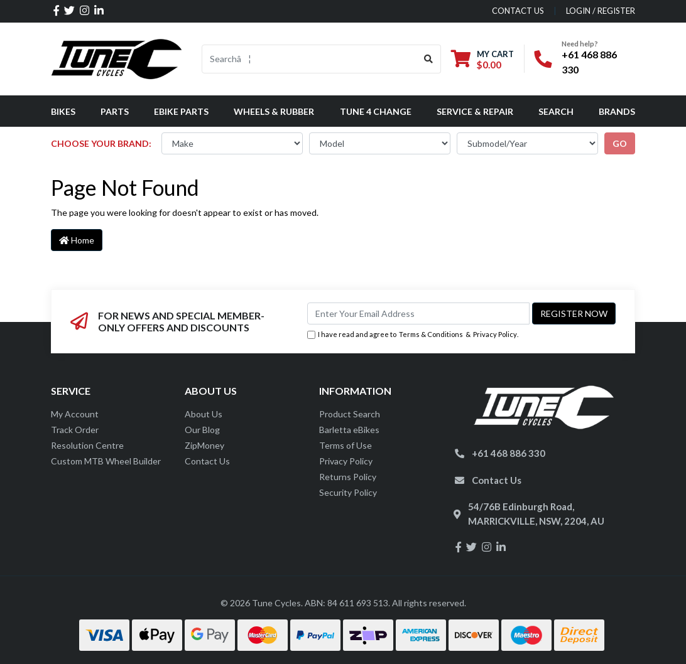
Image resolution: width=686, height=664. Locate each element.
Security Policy (348, 492)
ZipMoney (204, 445)
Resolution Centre (87, 445)
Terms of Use (345, 445)
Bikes (63, 111)
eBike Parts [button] (181, 111)
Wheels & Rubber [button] (274, 111)
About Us (203, 414)
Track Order (75, 429)
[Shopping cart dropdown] (482, 59)
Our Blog (202, 429)
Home (76, 240)
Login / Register (600, 11)
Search (556, 111)
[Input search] (309, 59)
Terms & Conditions (431, 334)
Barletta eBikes (349, 429)
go (619, 143)
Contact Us (207, 461)
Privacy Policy (495, 334)
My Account (75, 414)
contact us (518, 11)
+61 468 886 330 (508, 453)
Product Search (349, 414)
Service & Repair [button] (475, 111)
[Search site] (428, 59)
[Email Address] (418, 313)
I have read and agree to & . (412, 334)
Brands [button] (617, 111)
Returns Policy (347, 476)
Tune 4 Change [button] (375, 111)
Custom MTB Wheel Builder (106, 461)
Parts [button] (115, 111)
